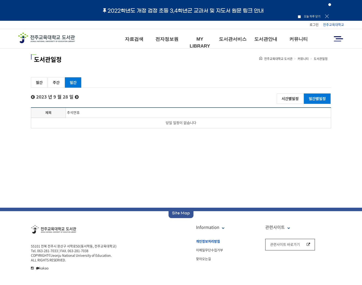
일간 (73, 82)
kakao (42, 268)
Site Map (181, 213)
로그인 (314, 24)
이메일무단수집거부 (209, 250)
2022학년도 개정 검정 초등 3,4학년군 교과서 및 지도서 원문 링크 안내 (183, 10)
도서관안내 (265, 39)
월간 (39, 82)
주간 (56, 82)
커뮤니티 (298, 39)
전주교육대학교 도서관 (278, 58)
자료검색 (134, 39)
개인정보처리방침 (208, 241)
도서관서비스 (233, 39)
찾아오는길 (203, 258)
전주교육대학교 (333, 24)
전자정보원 (166, 39)
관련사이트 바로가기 (290, 244)
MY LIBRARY (200, 42)
